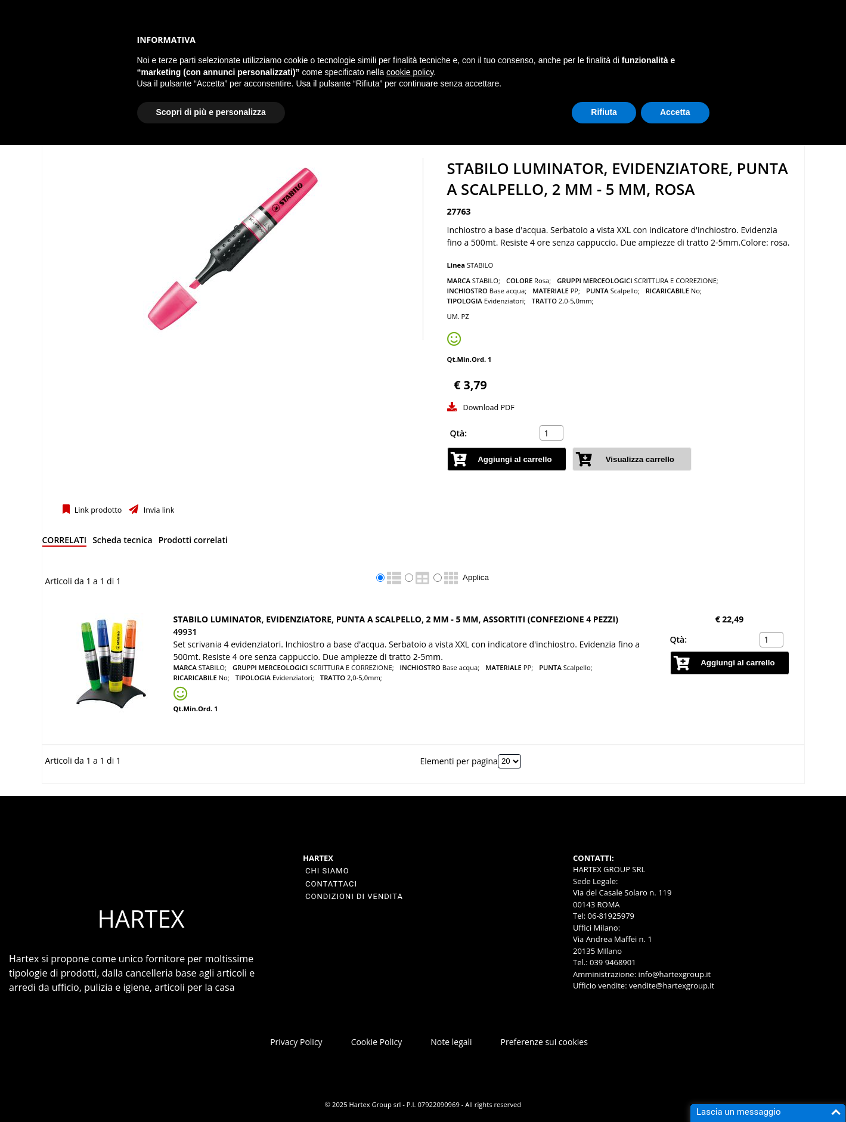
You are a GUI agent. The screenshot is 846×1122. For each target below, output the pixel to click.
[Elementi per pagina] (509, 761)
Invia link (157, 510)
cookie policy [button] (409, 72)
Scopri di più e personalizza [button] (211, 112)
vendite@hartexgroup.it (671, 985)
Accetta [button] (675, 112)
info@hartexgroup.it (673, 974)
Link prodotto (97, 510)
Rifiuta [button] (604, 112)
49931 (185, 631)
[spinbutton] (553, 433)
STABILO (480, 265)
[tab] (64, 542)
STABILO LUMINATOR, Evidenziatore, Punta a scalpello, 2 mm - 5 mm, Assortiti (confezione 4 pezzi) (396, 619)
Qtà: (458, 433)
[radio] (380, 578)
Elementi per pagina (459, 760)
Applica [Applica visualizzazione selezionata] (476, 577)
